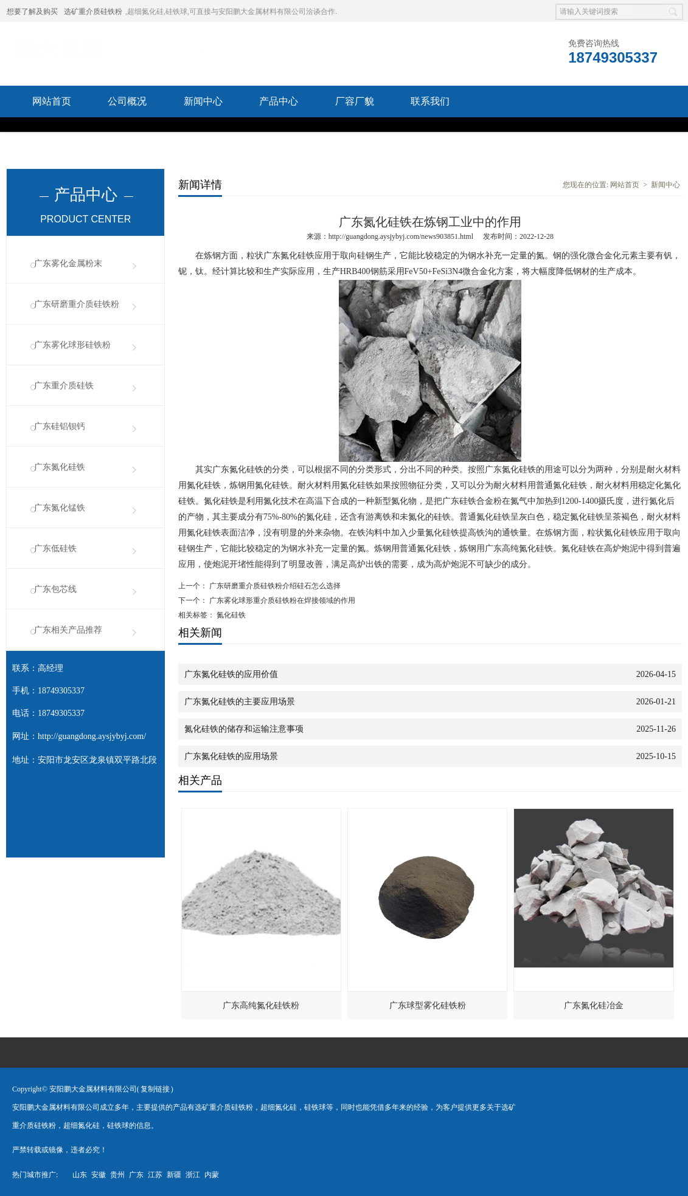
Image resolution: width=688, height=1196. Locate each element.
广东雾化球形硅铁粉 (72, 344)
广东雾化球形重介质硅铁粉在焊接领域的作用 (281, 600)
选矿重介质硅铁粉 (93, 11)
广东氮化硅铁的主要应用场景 (239, 701)
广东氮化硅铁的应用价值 (231, 674)
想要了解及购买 (32, 11)
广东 (136, 1174)
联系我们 (430, 101)
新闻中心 (203, 101)
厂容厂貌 (354, 101)
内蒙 (211, 1174)
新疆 (174, 1174)
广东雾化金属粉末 (68, 263)
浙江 (193, 1174)
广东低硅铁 (55, 548)
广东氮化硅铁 (59, 467)
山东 (79, 1174)
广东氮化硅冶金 (594, 1005)
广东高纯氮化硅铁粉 (261, 1005)
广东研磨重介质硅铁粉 (76, 304)
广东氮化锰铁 (59, 507)
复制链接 (155, 1089)
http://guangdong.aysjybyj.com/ (92, 736)
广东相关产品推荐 (68, 629)
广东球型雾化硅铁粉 (427, 1005)
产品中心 (278, 101)
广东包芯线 (55, 589)
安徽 (98, 1174)
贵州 (117, 1174)
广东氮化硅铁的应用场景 (231, 756)
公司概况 (127, 101)
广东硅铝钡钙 (59, 426)
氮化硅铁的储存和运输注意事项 (244, 729)
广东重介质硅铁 (64, 385)
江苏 (155, 1174)
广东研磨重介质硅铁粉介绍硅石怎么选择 (274, 586)
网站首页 (51, 101)
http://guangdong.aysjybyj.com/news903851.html (400, 236)
